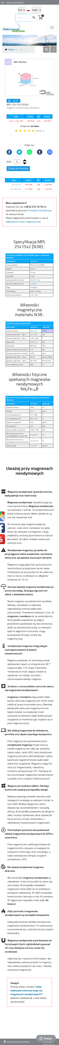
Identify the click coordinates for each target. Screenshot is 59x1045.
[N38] (44, 330)
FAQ (3, 2)
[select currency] (21, 10)
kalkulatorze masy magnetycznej (23, 221)
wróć (13, 101)
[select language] (37, 10)
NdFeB (33, 330)
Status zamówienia (15, 2)
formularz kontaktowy (40, 210)
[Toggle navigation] (52, 27)
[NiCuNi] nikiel (35, 280)
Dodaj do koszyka (18, 168)
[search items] (23, 17)
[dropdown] (46, 49)
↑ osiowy (33, 283)
